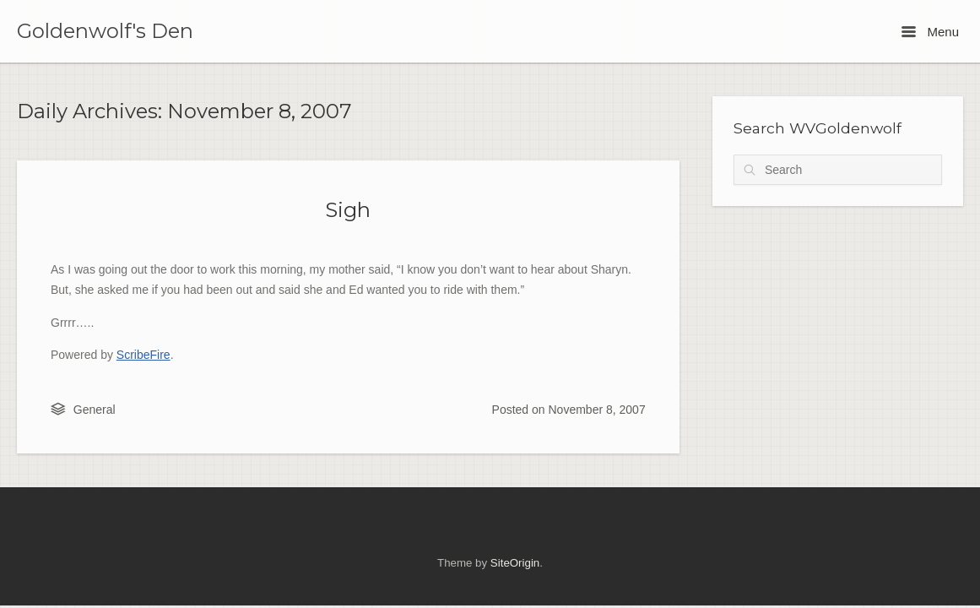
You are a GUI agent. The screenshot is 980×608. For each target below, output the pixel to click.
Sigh (348, 209)
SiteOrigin (514, 562)
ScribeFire (143, 354)
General (94, 409)
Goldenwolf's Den (105, 31)
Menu (930, 31)
